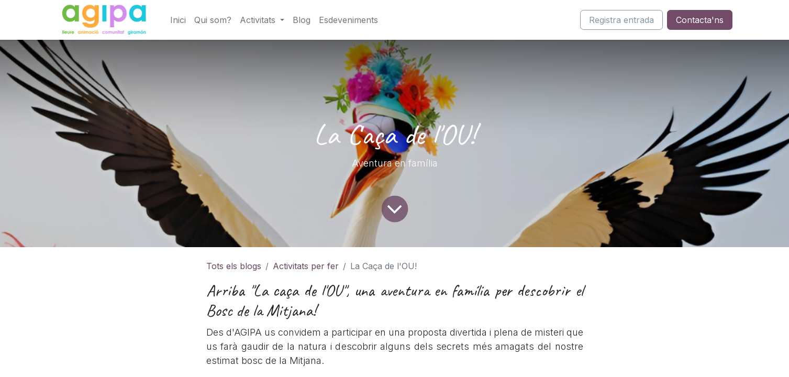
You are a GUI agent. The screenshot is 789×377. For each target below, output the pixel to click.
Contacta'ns (700, 20)
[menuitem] (178, 19)
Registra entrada (621, 20)
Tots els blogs (233, 266)
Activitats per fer (306, 266)
